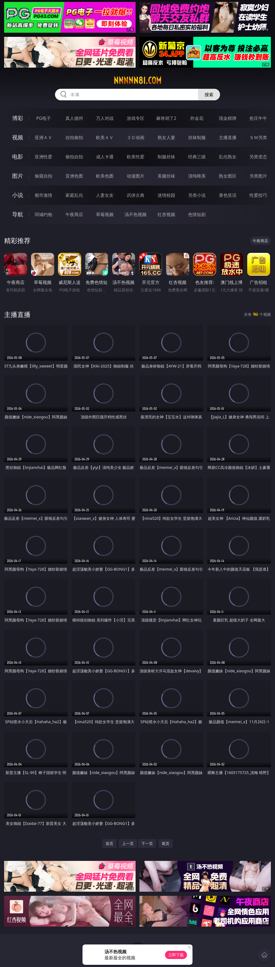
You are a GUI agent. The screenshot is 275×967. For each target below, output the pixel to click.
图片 (17, 175)
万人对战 (105, 118)
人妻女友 (105, 195)
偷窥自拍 (43, 176)
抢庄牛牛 (258, 118)
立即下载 (176, 954)
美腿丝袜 (166, 176)
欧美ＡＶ (105, 137)
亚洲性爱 (43, 157)
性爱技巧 (258, 195)
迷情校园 (166, 195)
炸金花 (197, 118)
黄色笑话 (228, 195)
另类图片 (258, 176)
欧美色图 (105, 176)
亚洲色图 (74, 176)
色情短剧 (197, 214)
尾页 (165, 843)
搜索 (209, 95)
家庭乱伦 (74, 195)
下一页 (147, 843)
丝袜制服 (197, 137)
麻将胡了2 (166, 118)
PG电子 (43, 118)
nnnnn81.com (137, 80)
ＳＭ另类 (258, 137)
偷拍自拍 (74, 157)
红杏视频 (166, 214)
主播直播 (228, 137)
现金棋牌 (228, 118)
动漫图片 (135, 176)
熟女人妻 (166, 137)
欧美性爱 (135, 157)
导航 (17, 214)
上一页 (128, 843)
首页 (109, 843)
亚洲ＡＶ (43, 137)
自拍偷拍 (74, 137)
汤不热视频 (136, 214)
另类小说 (197, 195)
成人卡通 (105, 157)
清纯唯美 (197, 176)
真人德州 (74, 118)
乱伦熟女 (228, 157)
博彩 (17, 118)
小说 (17, 195)
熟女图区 (228, 176)
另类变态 (258, 157)
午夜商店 (74, 214)
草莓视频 (105, 214)
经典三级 (197, 157)
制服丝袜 (166, 157)
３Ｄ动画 (135, 137)
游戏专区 (135, 118)
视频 (17, 137)
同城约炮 (43, 214)
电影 (17, 156)
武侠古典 (135, 195)
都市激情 (43, 195)
